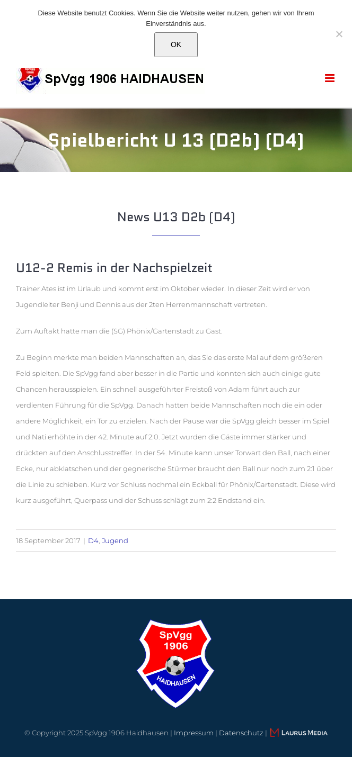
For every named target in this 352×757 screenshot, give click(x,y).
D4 (93, 540)
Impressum (194, 732)
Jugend (115, 540)
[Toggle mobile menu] (330, 78)
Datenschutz (241, 732)
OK (176, 44)
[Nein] (338, 34)
